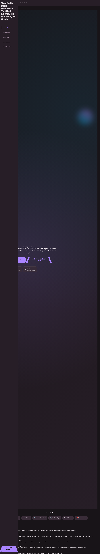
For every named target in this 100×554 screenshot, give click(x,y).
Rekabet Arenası (7, 28)
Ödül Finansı (6, 37)
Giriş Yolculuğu (6, 42)
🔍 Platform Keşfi (54, 518)
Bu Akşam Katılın (9, 548)
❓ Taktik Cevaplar (81, 518)
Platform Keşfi (6, 32)
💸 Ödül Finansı (68, 518)
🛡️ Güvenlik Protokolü (40, 518)
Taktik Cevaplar (7, 47)
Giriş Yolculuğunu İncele (39, 260)
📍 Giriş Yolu (26, 518)
